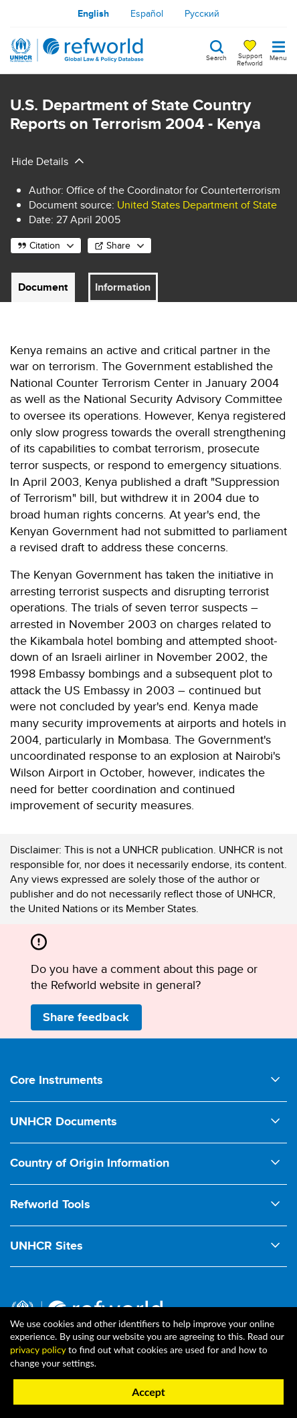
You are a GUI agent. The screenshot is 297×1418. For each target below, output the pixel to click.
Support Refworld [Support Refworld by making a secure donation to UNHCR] (250, 59)
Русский (202, 13)
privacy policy (38, 1349)
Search (216, 57)
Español (146, 13)
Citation (44, 245)
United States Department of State (197, 204)
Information (123, 287)
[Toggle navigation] (278, 50)
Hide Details (39, 161)
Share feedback (86, 1017)
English (93, 13)
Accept (148, 1391)
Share (118, 245)
